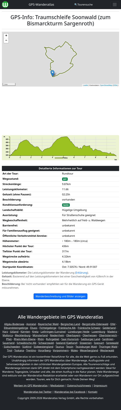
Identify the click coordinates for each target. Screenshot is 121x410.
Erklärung (81, 272)
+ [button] (6, 36)
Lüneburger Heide (78, 331)
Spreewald (112, 343)
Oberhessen (90, 335)
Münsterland (40, 335)
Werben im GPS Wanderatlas (31, 385)
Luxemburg (98, 331)
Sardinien (107, 339)
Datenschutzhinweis (79, 385)
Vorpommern (61, 350)
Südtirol (27, 346)
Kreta (35, 331)
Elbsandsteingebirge (16, 328)
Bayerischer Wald (48, 324)
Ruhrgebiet (52, 339)
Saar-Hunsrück (70, 339)
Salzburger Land (90, 339)
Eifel (112, 324)
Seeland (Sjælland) (67, 343)
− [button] (6, 40)
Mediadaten (57, 385)
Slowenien (86, 343)
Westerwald (107, 350)
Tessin (69, 346)
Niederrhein (57, 335)
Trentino (31, 350)
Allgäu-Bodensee (14, 324)
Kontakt (92, 392)
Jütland (14, 331)
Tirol (9, 350)
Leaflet (85, 85)
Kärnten (25, 331)
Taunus (59, 346)
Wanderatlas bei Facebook (69, 392)
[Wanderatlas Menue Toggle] (114, 4)
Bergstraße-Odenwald (95, 324)
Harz (5, 331)
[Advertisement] (60, 111)
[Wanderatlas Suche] (83, 4)
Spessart (99, 343)
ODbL (115, 85)
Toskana (19, 350)
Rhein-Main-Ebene (24, 339)
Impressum (100, 385)
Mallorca (8, 335)
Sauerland (8, 343)
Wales (74, 350)
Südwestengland (43, 346)
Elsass (33, 328)
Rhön (41, 339)
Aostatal (31, 324)
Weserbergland (89, 350)
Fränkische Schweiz (89, 328)
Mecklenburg (22, 335)
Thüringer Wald (108, 346)
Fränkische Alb (67, 328)
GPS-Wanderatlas (41, 4)
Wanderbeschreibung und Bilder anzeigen (60, 296)
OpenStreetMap (106, 85)
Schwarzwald (46, 343)
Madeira (112, 331)
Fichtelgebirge (47, 328)
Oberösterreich (108, 335)
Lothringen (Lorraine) (53, 331)
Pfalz (9, 339)
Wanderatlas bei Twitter (38, 392)
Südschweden (12, 346)
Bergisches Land (70, 324)
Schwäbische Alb (26, 343)
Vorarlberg (44, 350)
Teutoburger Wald (86, 346)
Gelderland (109, 328)
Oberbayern (73, 335)
